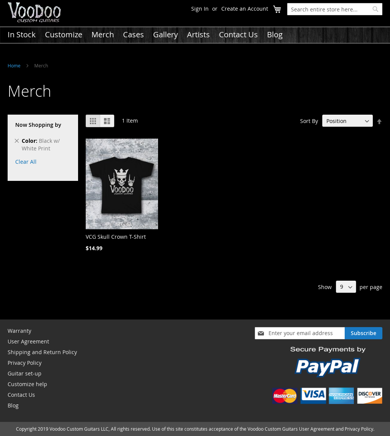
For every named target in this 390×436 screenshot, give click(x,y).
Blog (13, 405)
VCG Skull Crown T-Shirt (116, 236)
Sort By (309, 121)
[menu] (195, 34)
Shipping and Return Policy (42, 352)
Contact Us (21, 394)
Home (14, 65)
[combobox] (334, 9)
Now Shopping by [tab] (38, 124)
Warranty (19, 330)
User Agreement (28, 341)
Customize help (27, 384)
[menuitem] (21, 34)
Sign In (200, 8)
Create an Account (244, 8)
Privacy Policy (25, 362)
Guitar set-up (25, 373)
